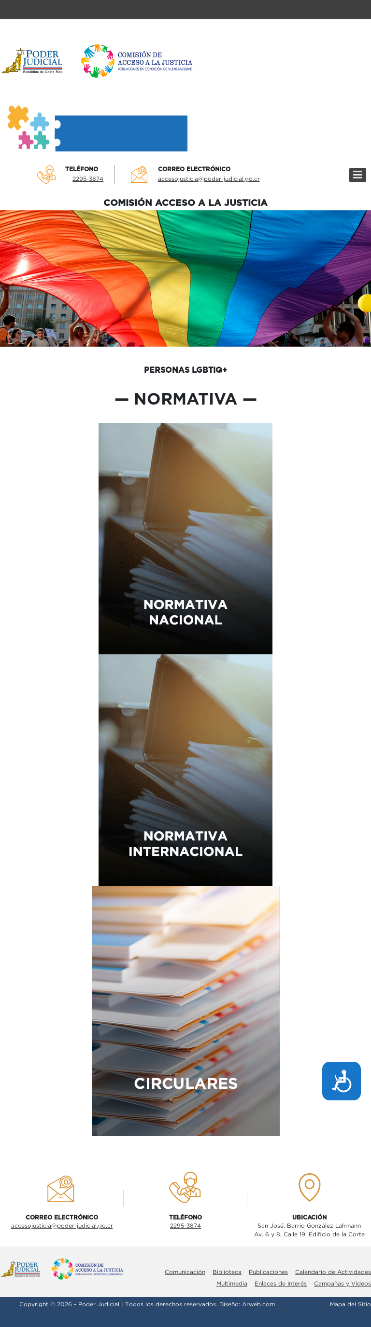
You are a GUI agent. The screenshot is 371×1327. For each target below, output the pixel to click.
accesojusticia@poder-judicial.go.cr (209, 179)
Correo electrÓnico (194, 169)
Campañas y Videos (342, 1283)
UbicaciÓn (309, 1217)
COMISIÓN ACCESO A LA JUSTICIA (185, 203)
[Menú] (357, 175)
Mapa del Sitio (350, 1304)
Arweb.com (258, 1304)
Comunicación (185, 1272)
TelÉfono (81, 169)
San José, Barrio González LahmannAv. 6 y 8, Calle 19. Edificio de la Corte (309, 1230)
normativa (186, 400)
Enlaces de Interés (281, 1283)
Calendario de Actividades (333, 1272)
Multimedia (231, 1283)
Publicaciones (268, 1272)
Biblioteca (227, 1272)
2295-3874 (87, 179)
